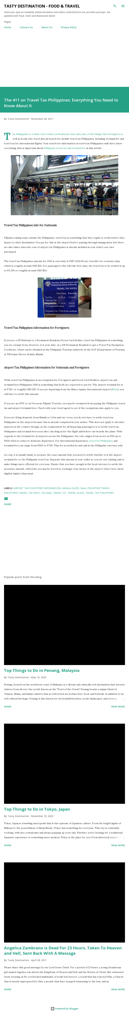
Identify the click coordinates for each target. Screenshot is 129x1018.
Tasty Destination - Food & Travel (42, 6)
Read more (118, 706)
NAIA (115, 389)
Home (7, 27)
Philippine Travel (98, 488)
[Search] (115, 6)
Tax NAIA (46, 492)
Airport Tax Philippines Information (37, 488)
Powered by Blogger (64, 1008)
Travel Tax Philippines (99, 492)
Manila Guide (70, 488)
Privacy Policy (69, 27)
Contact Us (26, 27)
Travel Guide (76, 492)
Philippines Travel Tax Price (22, 492)
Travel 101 (59, 492)
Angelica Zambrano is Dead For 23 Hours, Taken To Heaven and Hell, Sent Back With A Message (63, 950)
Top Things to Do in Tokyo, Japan (37, 809)
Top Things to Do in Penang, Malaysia (41, 670)
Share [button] (7, 504)
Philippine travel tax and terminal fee (64, 148)
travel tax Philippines (101, 440)
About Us (46, 27)
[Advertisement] (64, 56)
